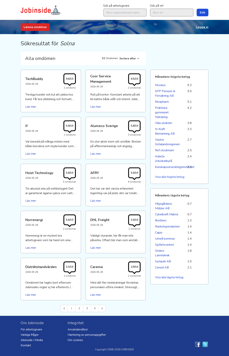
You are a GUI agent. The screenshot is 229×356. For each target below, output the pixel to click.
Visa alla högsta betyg (169, 177)
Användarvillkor (78, 329)
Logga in (202, 27)
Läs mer (30, 107)
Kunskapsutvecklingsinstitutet (167, 167)
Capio (158, 233)
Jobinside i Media (32, 340)
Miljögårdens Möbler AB (163, 206)
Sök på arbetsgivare (116, 6)
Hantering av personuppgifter (87, 335)
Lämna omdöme (35, 27)
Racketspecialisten (167, 226)
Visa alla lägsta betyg (169, 277)
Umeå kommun (165, 239)
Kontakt (26, 345)
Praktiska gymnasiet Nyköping (162, 112)
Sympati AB (163, 261)
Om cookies (75, 340)
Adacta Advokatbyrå (163, 158)
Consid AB (162, 267)
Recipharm (162, 102)
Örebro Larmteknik (162, 253)
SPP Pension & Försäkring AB (165, 93)
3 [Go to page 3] (87, 308)
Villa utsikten (163, 123)
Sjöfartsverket (164, 245)
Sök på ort (157, 6)
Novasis (160, 85)
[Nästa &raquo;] (102, 308)
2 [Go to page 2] (79, 308)
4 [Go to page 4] (95, 308)
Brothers (161, 220)
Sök (202, 12)
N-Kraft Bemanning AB (165, 131)
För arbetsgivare (31, 329)
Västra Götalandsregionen (167, 142)
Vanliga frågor (30, 335)
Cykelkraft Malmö (166, 214)
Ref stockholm (164, 150)
